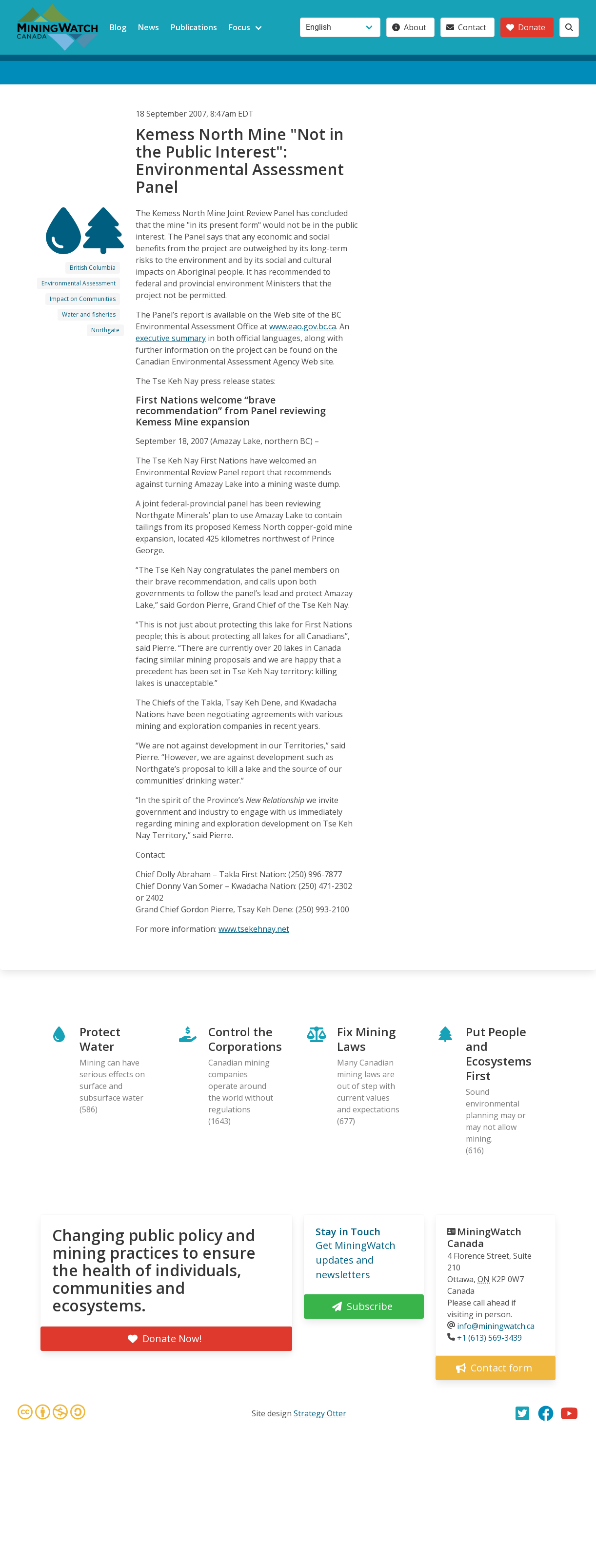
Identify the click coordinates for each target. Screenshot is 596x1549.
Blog (118, 27)
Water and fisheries (89, 314)
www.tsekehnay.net (254, 929)
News (148, 27)
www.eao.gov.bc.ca (302, 326)
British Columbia (93, 267)
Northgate (105, 330)
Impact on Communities (83, 299)
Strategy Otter (320, 1413)
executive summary (171, 338)
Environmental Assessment (78, 283)
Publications (194, 27)
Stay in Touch (348, 1231)
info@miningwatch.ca (496, 1326)
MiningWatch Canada (484, 1237)
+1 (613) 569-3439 (489, 1337)
